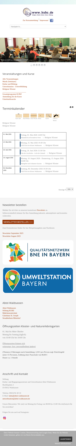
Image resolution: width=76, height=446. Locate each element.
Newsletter (41, 210)
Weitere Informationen (63, 443)
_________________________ (14, 92)
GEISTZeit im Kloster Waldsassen (31, 145)
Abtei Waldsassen (9, 308)
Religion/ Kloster (9, 89)
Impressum (44, 20)
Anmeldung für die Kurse (12, 97)
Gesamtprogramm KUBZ (12, 94)
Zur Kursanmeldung (30, 20)
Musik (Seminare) (9, 81)
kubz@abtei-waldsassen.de (19, 396)
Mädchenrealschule (10, 313)
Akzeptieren (65, 439)
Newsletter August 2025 (12, 236)
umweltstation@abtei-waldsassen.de (16, 399)
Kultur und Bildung (10, 84)
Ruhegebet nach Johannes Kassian (31, 163)
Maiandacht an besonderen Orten (31, 137)
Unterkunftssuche (9, 99)
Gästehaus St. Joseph (10, 316)
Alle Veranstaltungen (10, 79)
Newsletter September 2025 (13, 233)
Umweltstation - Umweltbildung (15, 87)
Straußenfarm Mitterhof (11, 318)
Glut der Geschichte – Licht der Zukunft (33, 153)
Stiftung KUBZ (8, 311)
